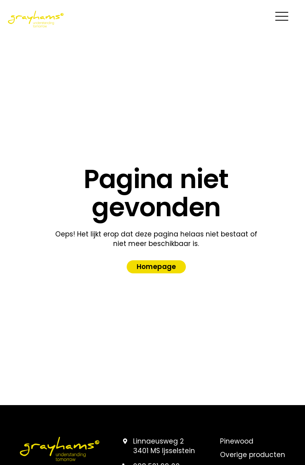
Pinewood (236, 441)
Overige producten (252, 454)
